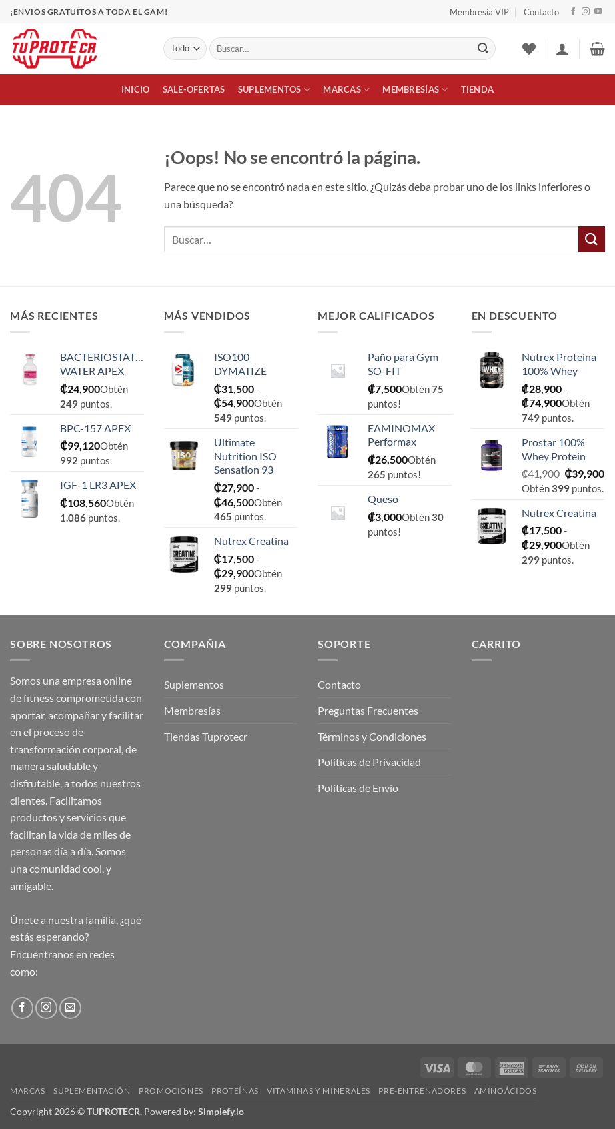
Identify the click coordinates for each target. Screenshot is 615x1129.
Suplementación (92, 1091)
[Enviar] (483, 48)
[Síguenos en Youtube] (598, 12)
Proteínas (235, 1091)
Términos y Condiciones (372, 736)
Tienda (477, 89)
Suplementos (274, 89)
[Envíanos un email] (70, 1008)
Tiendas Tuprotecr (205, 736)
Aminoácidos (505, 1091)
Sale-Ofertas (194, 89)
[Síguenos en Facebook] (573, 12)
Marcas (346, 89)
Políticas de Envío (358, 787)
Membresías (415, 89)
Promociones (171, 1091)
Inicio (135, 89)
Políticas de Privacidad (369, 761)
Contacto (541, 12)
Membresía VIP (479, 12)
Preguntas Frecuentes (368, 710)
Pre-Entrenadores (422, 1091)
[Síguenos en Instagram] (586, 12)
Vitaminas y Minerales (318, 1091)
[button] (562, 48)
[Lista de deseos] (529, 48)
